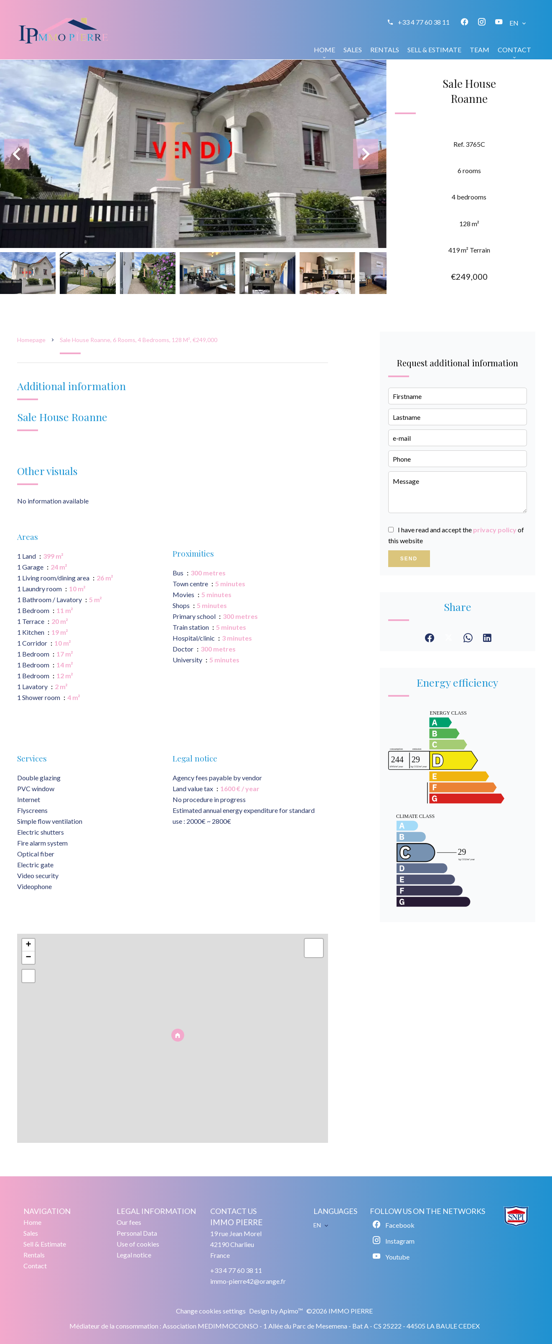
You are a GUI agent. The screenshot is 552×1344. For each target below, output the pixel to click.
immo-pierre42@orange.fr (248, 1281)
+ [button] (28, 945)
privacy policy (494, 530)
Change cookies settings (211, 1311)
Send (408, 559)
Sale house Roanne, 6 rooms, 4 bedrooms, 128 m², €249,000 (138, 339)
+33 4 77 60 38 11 (424, 22)
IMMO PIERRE (236, 1222)
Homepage (31, 339)
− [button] (28, 957)
